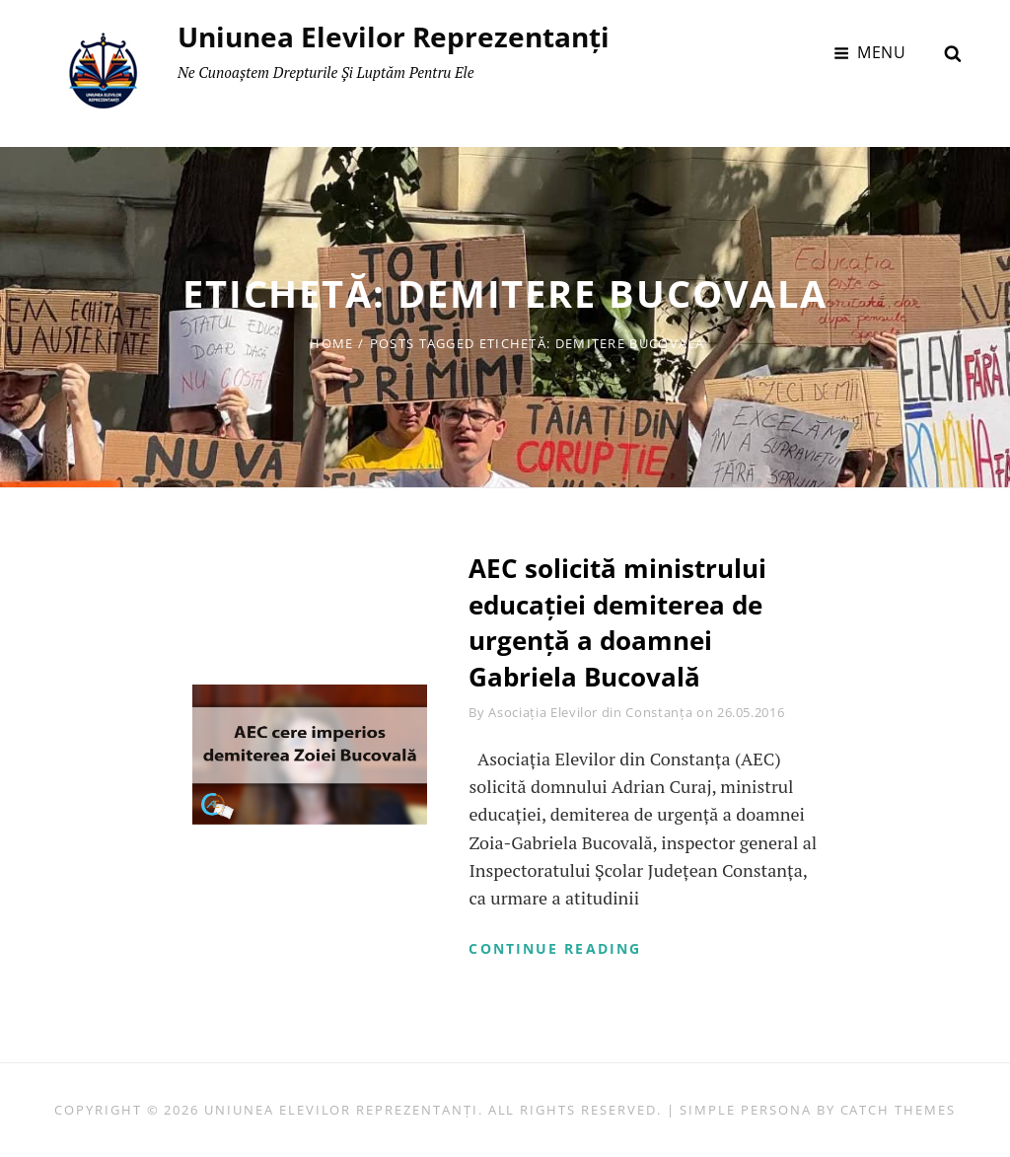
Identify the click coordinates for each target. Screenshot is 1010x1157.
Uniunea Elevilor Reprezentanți (394, 36)
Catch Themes (898, 1110)
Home (331, 343)
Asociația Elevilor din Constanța (590, 712)
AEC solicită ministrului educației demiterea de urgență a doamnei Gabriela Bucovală (617, 621)
